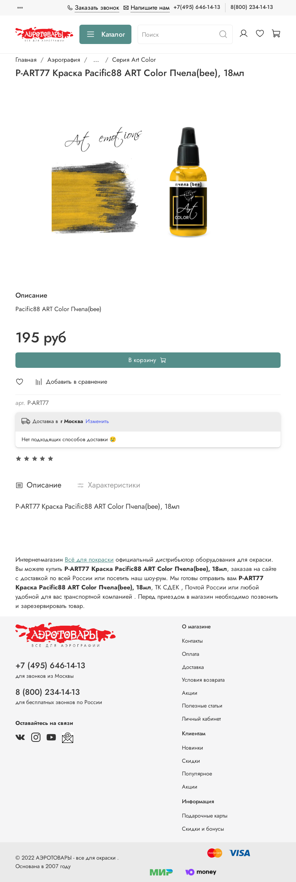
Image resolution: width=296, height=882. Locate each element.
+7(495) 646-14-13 (196, 7)
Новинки (192, 748)
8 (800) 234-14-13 (47, 692)
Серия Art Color (134, 59)
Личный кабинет (201, 719)
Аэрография (63, 59)
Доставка (193, 667)
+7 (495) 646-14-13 (50, 665)
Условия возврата (203, 680)
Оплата (190, 654)
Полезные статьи (202, 705)
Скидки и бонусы (203, 829)
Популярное (197, 773)
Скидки (191, 761)
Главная (26, 59)
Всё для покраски (89, 559)
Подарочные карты (204, 815)
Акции (189, 693)
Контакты (192, 641)
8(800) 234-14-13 (251, 7)
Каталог (105, 34)
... (96, 59)
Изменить (97, 421)
